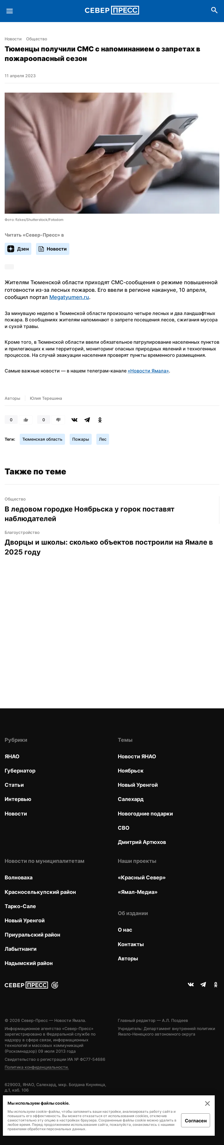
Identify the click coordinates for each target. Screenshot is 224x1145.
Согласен (196, 1121)
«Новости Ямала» (148, 371)
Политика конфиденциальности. (37, 1067)
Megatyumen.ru (69, 297)
